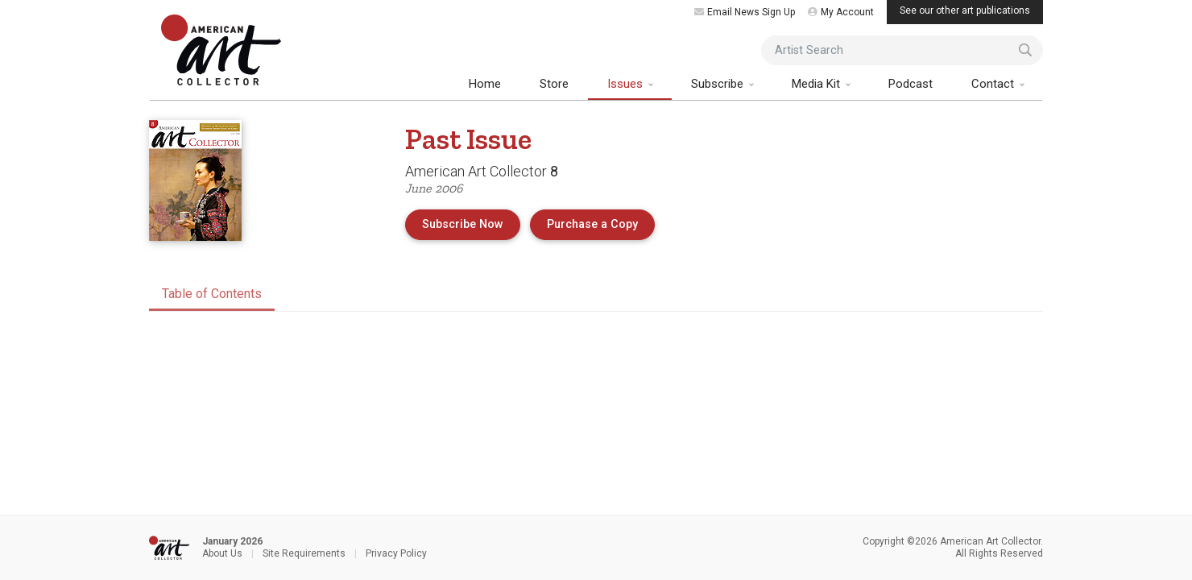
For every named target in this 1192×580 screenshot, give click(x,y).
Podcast (910, 84)
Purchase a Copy (601, 222)
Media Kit (817, 84)
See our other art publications (965, 10)
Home (485, 84)
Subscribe (719, 84)
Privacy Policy (396, 553)
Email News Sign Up (744, 12)
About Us (222, 553)
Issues (626, 84)
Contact (994, 84)
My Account (841, 12)
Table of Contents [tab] (212, 293)
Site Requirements (304, 553)
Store (554, 84)
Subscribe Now (462, 224)
